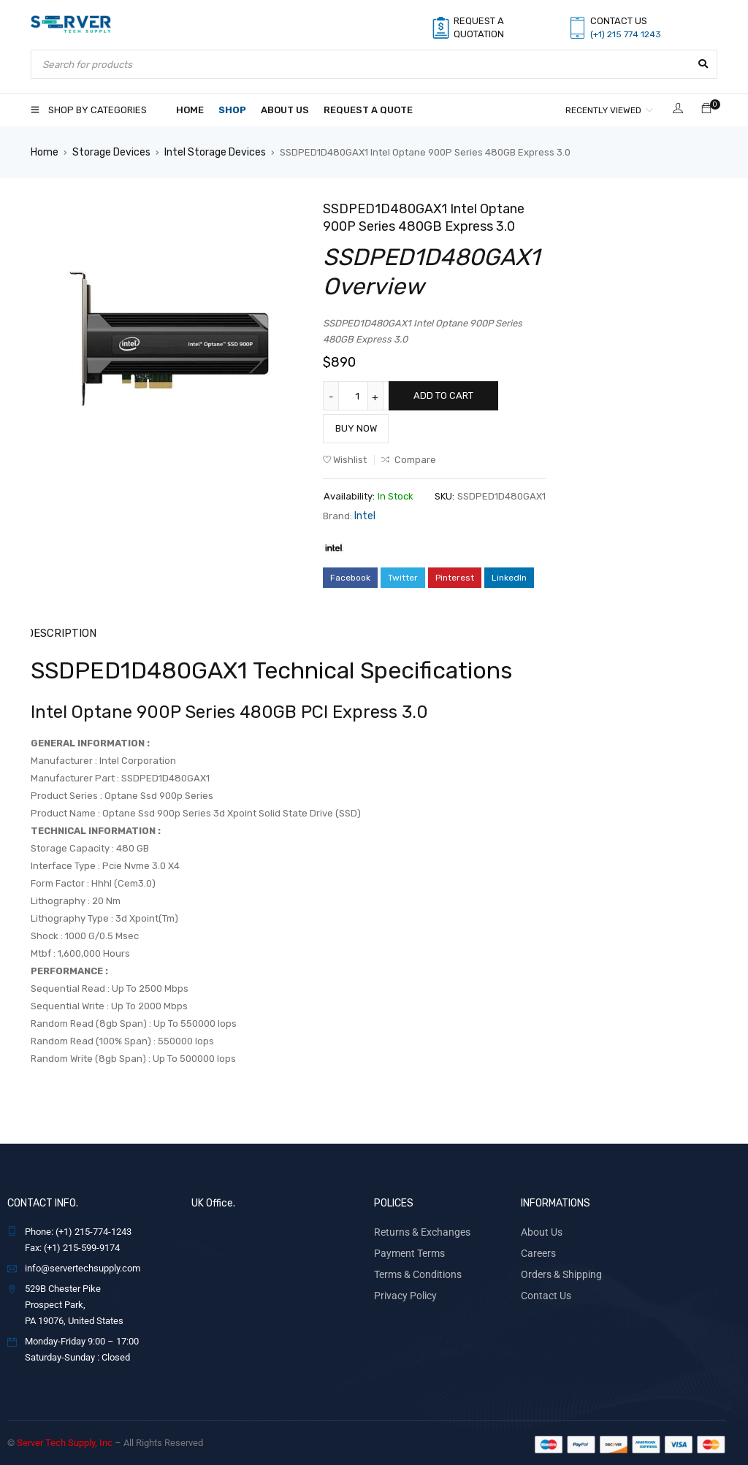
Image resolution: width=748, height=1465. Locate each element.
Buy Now (356, 427)
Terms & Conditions (414, 1269)
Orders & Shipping (558, 1269)
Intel (364, 514)
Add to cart (443, 394)
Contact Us (543, 1290)
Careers (537, 1249)
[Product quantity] (359, 395)
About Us (539, 1228)
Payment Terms (406, 1249)
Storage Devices (108, 151)
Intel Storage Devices (207, 151)
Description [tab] (61, 630)
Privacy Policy (402, 1290)
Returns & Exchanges (418, 1228)
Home (44, 151)
